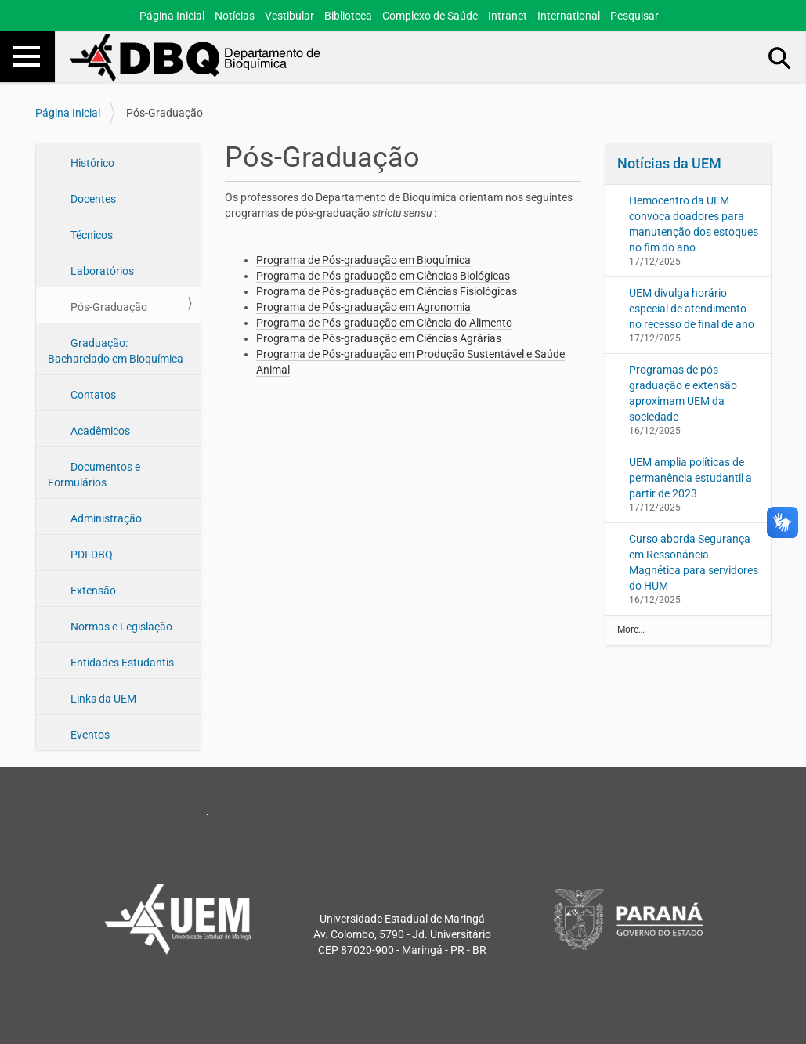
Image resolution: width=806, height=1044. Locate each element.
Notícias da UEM (669, 163)
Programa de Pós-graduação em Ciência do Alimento (384, 322)
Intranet (507, 15)
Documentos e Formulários (94, 475)
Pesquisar (634, 15)
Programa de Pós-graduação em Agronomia (363, 307)
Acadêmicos (99, 430)
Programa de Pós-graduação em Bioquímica (363, 260)
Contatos (92, 394)
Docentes (92, 199)
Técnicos (90, 235)
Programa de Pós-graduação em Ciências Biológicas (383, 275)
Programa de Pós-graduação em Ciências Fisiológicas (386, 291)
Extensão (92, 590)
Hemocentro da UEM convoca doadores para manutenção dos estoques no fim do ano (693, 224)
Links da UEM (102, 698)
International (568, 15)
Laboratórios (101, 271)
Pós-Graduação (107, 307)
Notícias (235, 15)
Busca (780, 57)
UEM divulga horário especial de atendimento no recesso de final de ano (691, 309)
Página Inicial (171, 15)
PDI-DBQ (90, 554)
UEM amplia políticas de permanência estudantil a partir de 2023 (690, 478)
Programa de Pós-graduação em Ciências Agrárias (378, 338)
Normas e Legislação (120, 626)
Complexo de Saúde (430, 15)
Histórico (91, 163)
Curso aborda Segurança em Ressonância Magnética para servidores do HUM (693, 562)
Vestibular (289, 15)
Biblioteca (348, 15)
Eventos (89, 734)
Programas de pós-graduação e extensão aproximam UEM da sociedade (683, 393)
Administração (105, 518)
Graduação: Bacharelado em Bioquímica (115, 351)
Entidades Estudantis (121, 662)
